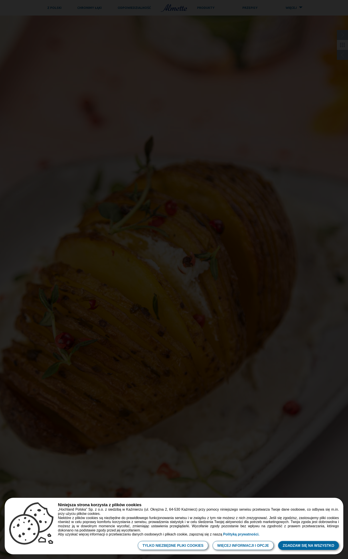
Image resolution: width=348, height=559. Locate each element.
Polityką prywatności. (241, 534)
